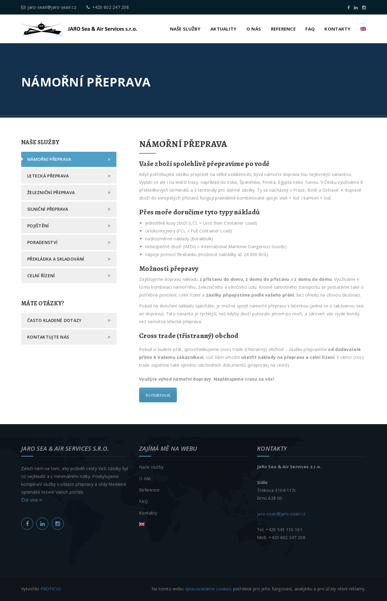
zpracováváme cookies (208, 589)
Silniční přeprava (47, 209)
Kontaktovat (158, 395)
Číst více (31, 500)
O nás (253, 29)
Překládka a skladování (55, 259)
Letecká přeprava (48, 176)
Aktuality (223, 29)
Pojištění (38, 226)
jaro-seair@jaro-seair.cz (48, 7)
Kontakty (337, 29)
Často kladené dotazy (54, 320)
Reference (283, 29)
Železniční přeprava (51, 192)
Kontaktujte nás (48, 337)
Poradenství (42, 242)
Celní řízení (41, 275)
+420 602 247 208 (107, 7)
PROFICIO (51, 589)
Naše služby (185, 29)
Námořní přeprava (49, 159)
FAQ (310, 29)
